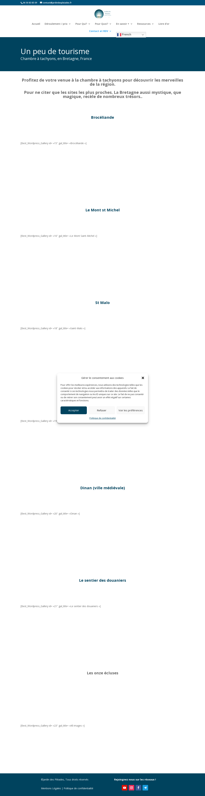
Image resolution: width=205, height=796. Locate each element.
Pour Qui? (81, 24)
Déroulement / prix (56, 24)
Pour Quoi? (101, 24)
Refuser (101, 410)
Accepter (73, 410)
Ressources (144, 24)
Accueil (36, 24)
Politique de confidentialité (102, 418)
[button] (143, 378)
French (124, 35)
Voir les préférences (131, 410)
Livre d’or (163, 24)
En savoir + (122, 24)
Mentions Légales (51, 788)
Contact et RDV (98, 31)
